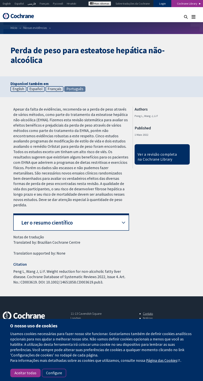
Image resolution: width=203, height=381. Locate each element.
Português (74, 88)
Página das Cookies (161, 360)
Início (14, 28)
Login (162, 3)
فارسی (32, 3)
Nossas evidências (35, 28)
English (7, 3)
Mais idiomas (99, 3)
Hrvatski (71, 3)
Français (44, 3)
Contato (148, 314)
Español (19, 3)
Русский (58, 3)
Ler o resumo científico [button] (47, 222)
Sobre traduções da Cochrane (133, 3)
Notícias (148, 318)
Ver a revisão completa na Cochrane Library (157, 157)
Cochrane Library (187, 3)
